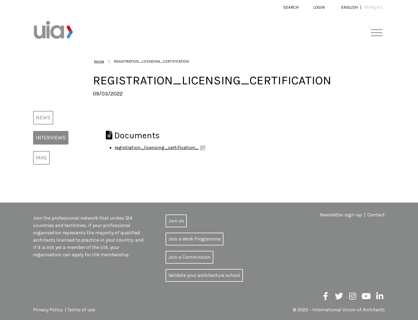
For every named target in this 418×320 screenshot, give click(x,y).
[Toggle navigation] (376, 33)
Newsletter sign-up (341, 215)
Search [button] (291, 7)
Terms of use (81, 310)
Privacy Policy (47, 310)
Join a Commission (189, 257)
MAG (41, 158)
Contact (376, 215)
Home (99, 61)
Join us (176, 221)
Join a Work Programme (194, 239)
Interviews (51, 138)
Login (319, 7)
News (43, 117)
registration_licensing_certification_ (157, 148)
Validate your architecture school (204, 275)
